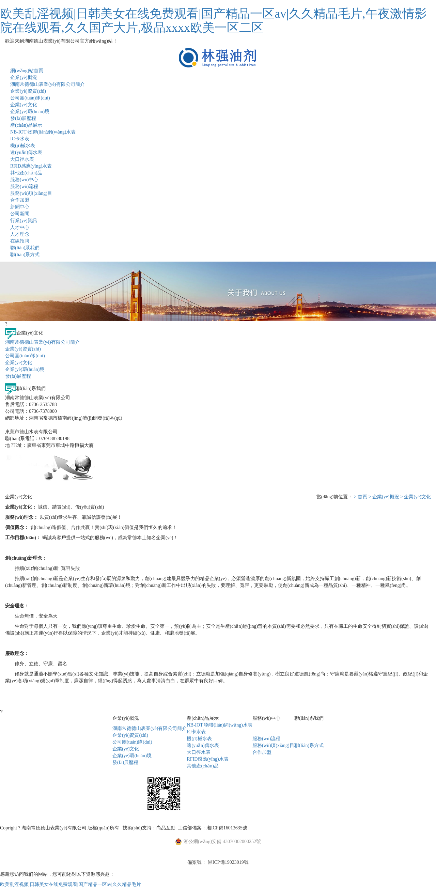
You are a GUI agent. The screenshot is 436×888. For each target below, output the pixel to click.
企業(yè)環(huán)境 (29, 111)
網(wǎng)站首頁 (26, 70)
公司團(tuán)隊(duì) (30, 97)
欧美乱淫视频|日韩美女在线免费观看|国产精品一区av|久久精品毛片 (70, 884)
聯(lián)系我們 (25, 247)
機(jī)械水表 (22, 145)
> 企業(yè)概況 (384, 496)
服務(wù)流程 (24, 186)
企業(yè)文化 (23, 104)
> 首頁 (360, 496)
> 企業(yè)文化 (415, 496)
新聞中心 (19, 206)
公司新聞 (19, 213)
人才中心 (19, 227)
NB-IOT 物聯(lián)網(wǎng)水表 (43, 132)
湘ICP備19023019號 (228, 862)
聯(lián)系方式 (25, 254)
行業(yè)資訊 (23, 220)
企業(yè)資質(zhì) (28, 91)
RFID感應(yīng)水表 (31, 166)
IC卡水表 (19, 138)
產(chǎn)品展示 (26, 125)
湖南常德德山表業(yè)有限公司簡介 (47, 84)
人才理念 (19, 234)
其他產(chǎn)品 (26, 172)
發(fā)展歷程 (23, 118)
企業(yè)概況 (23, 77)
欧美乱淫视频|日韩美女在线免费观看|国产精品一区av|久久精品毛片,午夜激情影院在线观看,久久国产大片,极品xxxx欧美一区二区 (213, 20)
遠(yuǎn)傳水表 (26, 152)
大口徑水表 (22, 159)
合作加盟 (19, 200)
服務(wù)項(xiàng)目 (31, 193)
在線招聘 (19, 241)
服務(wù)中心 (24, 179)
